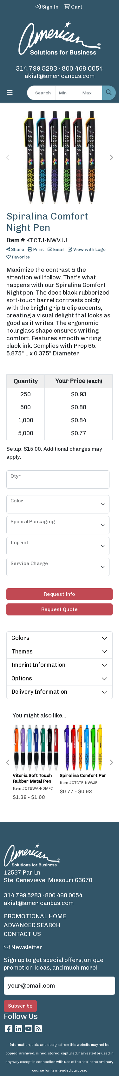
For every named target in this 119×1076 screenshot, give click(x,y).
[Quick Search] (41, 93)
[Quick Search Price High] (90, 93)
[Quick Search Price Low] (67, 93)
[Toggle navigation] (10, 92)
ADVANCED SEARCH (32, 925)
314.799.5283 (36, 68)
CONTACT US (22, 934)
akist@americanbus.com (60, 76)
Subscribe (20, 1006)
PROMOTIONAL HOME (35, 916)
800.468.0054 (82, 68)
